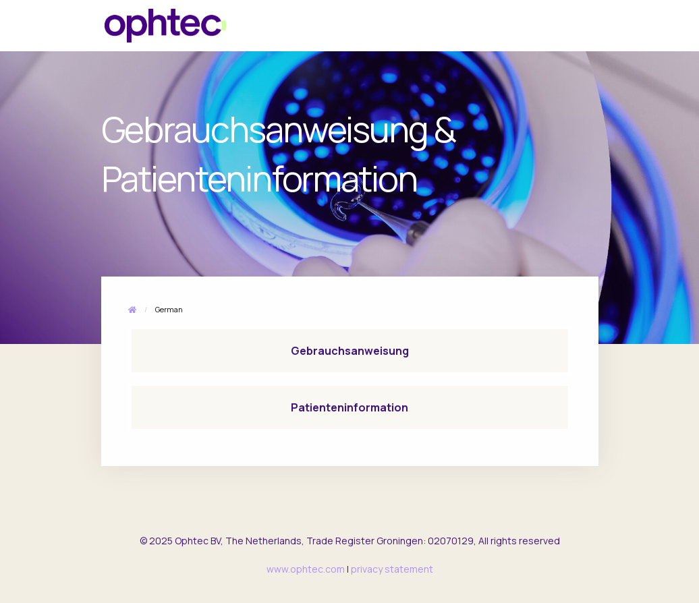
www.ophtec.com (306, 569)
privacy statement (392, 569)
